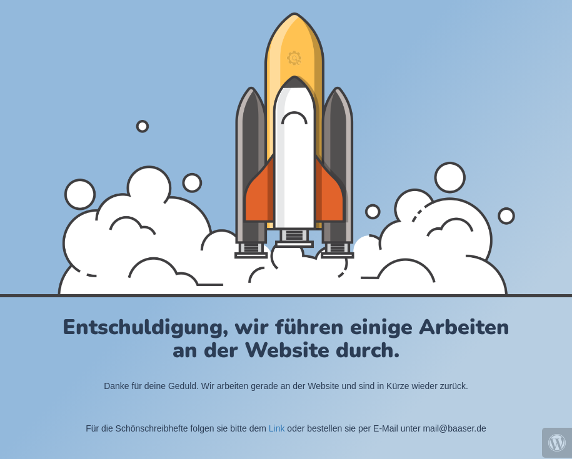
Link (277, 428)
